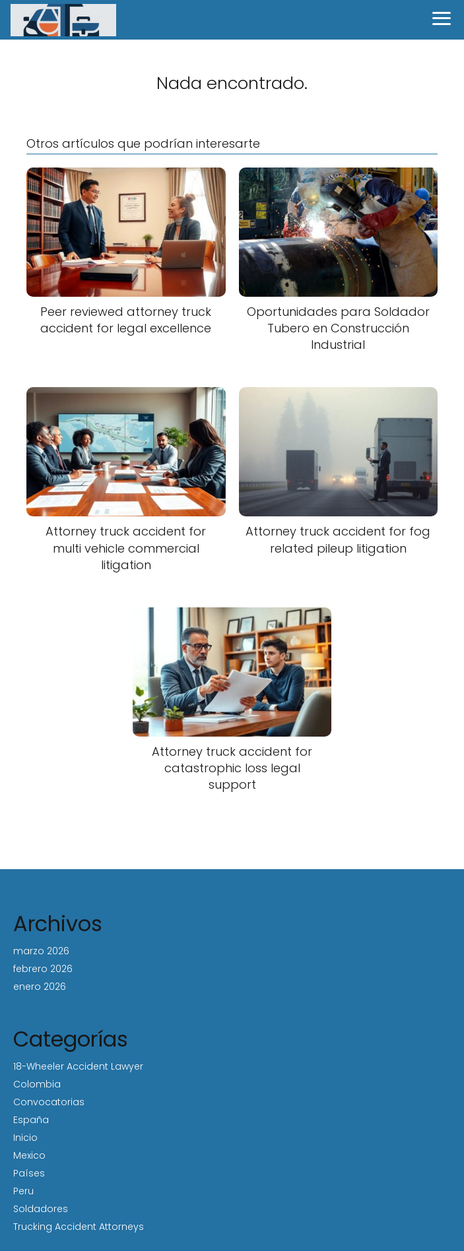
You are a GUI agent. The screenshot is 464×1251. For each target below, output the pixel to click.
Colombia (37, 1084)
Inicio (25, 1137)
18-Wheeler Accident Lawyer (78, 1066)
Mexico (29, 1155)
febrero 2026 (43, 968)
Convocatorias (48, 1102)
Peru (23, 1191)
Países (29, 1173)
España (31, 1119)
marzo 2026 (41, 951)
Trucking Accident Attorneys (78, 1226)
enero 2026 (39, 986)
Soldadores (40, 1208)
